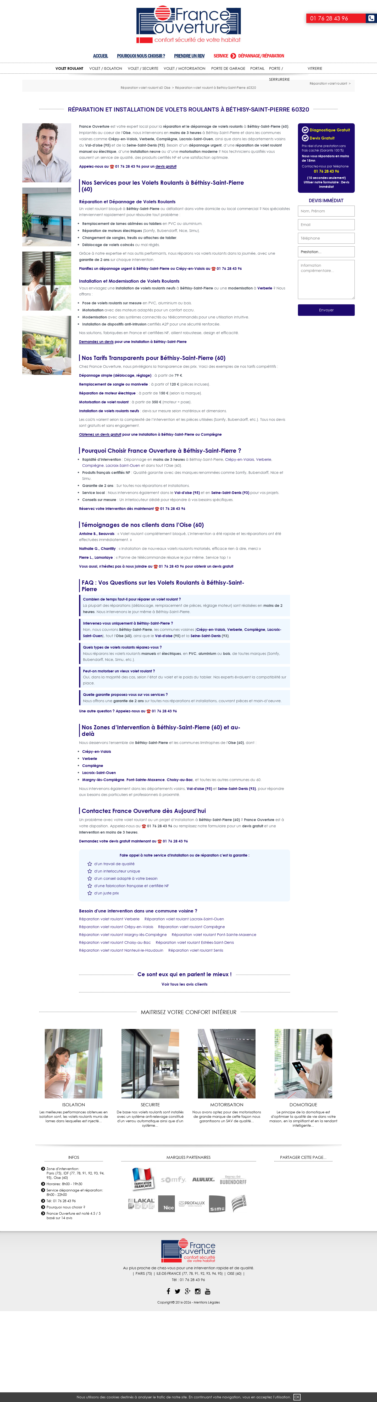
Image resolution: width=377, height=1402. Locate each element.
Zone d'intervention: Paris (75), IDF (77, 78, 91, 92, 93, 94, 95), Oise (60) (75, 1264)
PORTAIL (257, 68)
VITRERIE (315, 68)
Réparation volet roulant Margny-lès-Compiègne (123, 1025)
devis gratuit (166, 257)
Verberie (264, 378)
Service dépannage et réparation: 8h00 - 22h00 (75, 1283)
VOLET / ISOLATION (105, 68)
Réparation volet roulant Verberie (109, 1009)
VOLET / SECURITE (143, 68)
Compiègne (211, 525)
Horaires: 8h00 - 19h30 (64, 1274)
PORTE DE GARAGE (228, 68)
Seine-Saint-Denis (206, 726)
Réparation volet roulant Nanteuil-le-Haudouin (121, 1041)
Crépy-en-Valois (190, 359)
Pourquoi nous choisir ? (141, 56)
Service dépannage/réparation (249, 56)
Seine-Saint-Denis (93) (230, 583)
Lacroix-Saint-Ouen (123, 556)
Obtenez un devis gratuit (100, 525)
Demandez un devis (96, 432)
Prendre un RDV (189, 56)
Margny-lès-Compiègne (103, 870)
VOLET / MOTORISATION (184, 68)
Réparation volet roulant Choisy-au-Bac (115, 1033)
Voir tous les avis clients (185, 1075)
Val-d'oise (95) (187, 583)
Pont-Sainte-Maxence (145, 870)
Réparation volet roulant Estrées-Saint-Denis (195, 1033)
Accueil (100, 56)
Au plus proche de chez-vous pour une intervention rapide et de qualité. (188, 1358)
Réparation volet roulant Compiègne (191, 1017)
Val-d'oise (164, 726)
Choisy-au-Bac (180, 870)
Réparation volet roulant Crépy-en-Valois (116, 1017)
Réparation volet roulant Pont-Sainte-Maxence (214, 1025)
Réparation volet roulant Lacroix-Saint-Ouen (184, 1009)
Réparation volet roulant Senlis (195, 1041)
